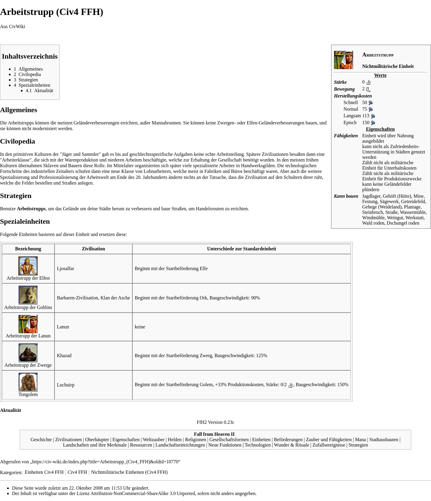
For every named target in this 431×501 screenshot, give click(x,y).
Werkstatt (414, 217)
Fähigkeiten (346, 135)
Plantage (412, 206)
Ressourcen (141, 444)
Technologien (258, 444)
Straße (392, 212)
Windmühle (373, 217)
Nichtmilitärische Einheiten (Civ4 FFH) (129, 472)
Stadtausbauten (383, 439)
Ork (203, 297)
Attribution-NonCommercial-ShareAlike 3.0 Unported (143, 493)
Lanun (63, 326)
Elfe (204, 268)
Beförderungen (288, 439)
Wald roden (373, 223)
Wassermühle (413, 212)
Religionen (195, 439)
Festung (369, 201)
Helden (175, 439)
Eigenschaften (126, 439)
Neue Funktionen (225, 444)
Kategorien (10, 472)
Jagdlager (371, 196)
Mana (360, 439)
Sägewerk (389, 201)
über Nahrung (400, 135)
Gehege (369, 206)
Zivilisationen (68, 439)
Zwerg (206, 355)
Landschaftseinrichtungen (180, 444)
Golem (206, 384)
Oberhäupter (97, 439)
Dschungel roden (403, 223)
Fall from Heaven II (214, 434)
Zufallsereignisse (328, 444)
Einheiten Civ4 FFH (44, 472)
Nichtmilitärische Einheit (388, 66)
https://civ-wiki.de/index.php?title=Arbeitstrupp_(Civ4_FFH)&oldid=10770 (105, 461)
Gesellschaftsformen (229, 439)
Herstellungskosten (353, 95)
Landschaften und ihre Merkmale (95, 444)
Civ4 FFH (77, 472)
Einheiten (261, 439)
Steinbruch (372, 212)
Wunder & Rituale (291, 444)
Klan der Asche (115, 297)
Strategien (358, 444)
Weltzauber (153, 439)
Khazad (64, 355)
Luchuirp (66, 384)
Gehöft (389, 196)
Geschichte (41, 439)
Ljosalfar (65, 268)
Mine (419, 196)
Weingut (395, 217)
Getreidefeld (413, 201)
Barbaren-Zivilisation (77, 297)
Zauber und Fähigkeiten (329, 439)
